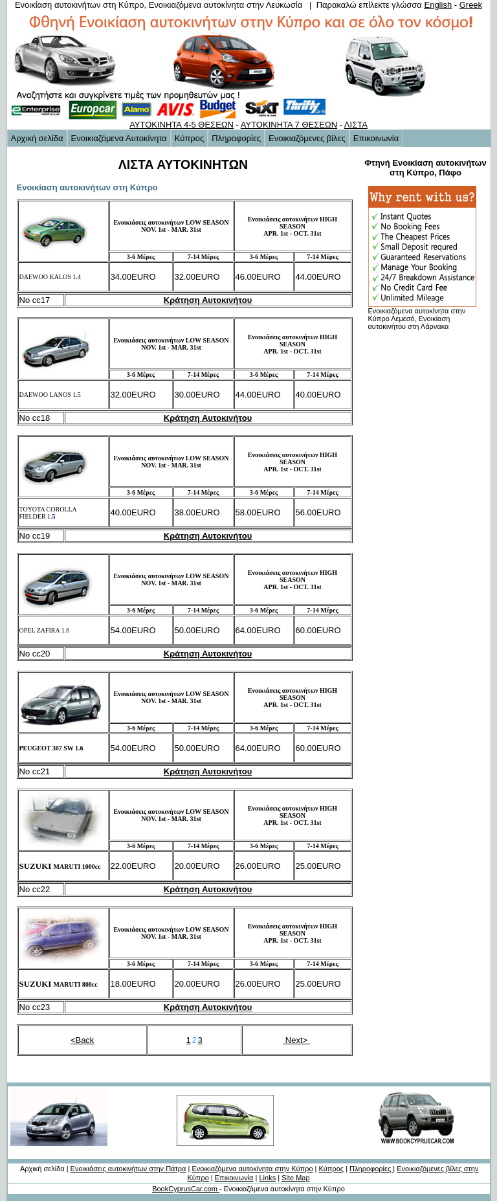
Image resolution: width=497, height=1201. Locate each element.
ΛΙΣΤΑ (356, 124)
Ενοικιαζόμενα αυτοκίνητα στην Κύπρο (252, 1169)
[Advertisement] (415, 529)
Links (267, 1178)
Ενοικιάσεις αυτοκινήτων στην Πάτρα (128, 1169)
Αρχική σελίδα (37, 138)
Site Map (295, 1178)
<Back (82, 1040)
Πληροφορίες (236, 138)
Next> (296, 1040)
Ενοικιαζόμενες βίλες (307, 138)
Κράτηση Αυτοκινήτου (208, 300)
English (438, 5)
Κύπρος (189, 138)
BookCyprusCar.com (185, 1189)
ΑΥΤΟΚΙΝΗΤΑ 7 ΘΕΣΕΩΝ (289, 124)
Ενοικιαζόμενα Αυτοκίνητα (119, 138)
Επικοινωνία (376, 138)
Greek (470, 5)
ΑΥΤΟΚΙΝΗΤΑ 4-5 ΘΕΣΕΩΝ (181, 124)
